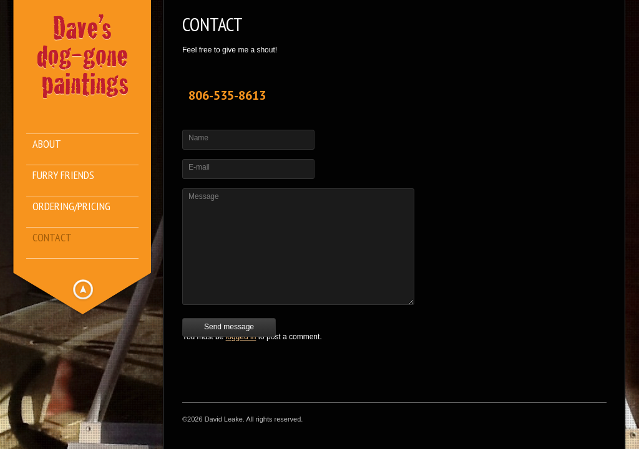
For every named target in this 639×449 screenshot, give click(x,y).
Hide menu (83, 289)
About (46, 144)
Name (198, 137)
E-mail (199, 167)
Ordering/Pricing (71, 206)
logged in (241, 336)
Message (203, 196)
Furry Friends (63, 175)
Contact (52, 237)
